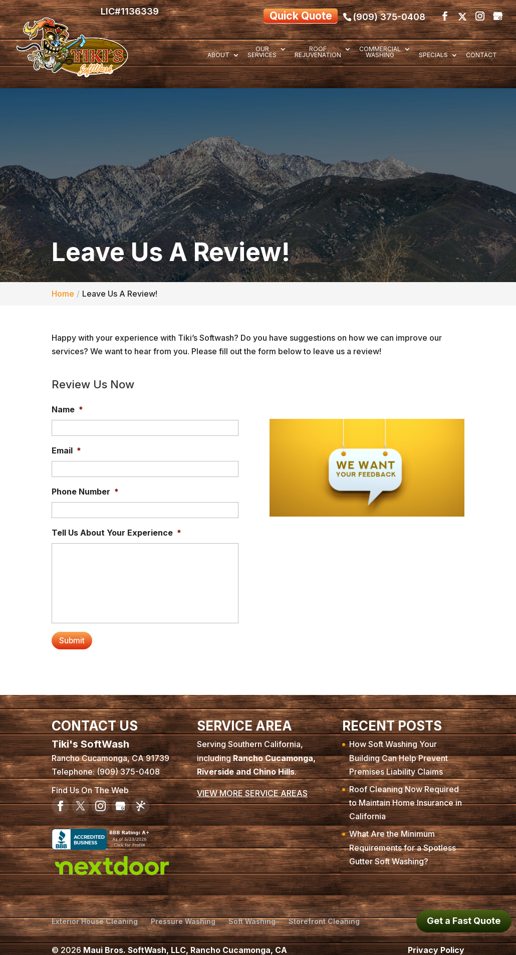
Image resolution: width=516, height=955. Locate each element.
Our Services (262, 52)
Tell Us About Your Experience (116, 530)
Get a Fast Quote (463, 920)
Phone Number (85, 489)
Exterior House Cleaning (95, 912)
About (218, 55)
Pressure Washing (183, 912)
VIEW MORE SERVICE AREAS (252, 785)
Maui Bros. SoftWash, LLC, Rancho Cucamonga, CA (185, 941)
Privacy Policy (436, 941)
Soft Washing (252, 912)
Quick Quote (292, 14)
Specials (433, 55)
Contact (481, 55)
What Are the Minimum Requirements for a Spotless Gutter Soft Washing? (402, 839)
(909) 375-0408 (389, 14)
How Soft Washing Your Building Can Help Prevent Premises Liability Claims (398, 749)
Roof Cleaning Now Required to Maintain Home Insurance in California (405, 794)
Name (67, 407)
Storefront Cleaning (324, 912)
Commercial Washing (380, 52)
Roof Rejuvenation (318, 52)
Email (66, 448)
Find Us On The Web (90, 782)
